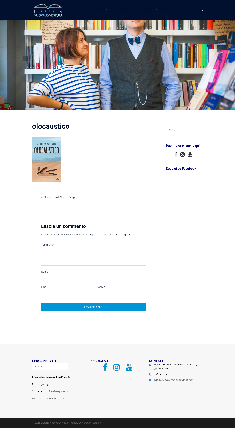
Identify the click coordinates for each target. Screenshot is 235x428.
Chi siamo (100, 9)
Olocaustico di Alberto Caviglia (60, 197)
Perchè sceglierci (121, 9)
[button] (202, 10)
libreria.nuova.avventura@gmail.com (173, 379)
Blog (136, 9)
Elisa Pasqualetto (58, 391)
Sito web (100, 287)
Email (45, 287)
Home (88, 9)
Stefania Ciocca (55, 398)
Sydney (96, 422)
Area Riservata (168, 9)
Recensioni (148, 9)
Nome (45, 271)
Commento (48, 244)
